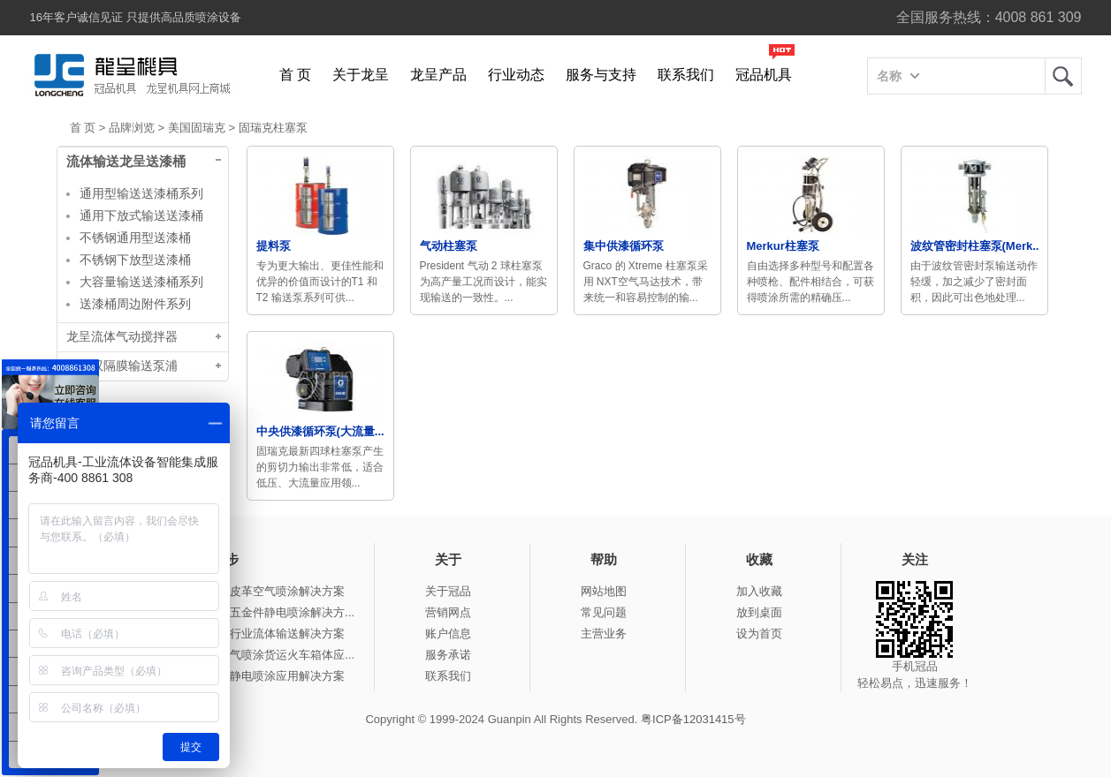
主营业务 (604, 633)
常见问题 (604, 612)
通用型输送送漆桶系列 (141, 193)
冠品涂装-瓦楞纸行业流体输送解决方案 (245, 633)
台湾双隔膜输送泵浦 (122, 366)
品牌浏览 (132, 127)
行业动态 (516, 74)
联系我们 (686, 74)
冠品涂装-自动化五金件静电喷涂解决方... (250, 612)
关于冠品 (448, 591)
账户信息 (448, 633)
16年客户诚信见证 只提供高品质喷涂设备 (135, 17)
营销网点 (448, 612)
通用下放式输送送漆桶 (141, 215)
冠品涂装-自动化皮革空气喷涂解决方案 (245, 591)
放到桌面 (759, 612)
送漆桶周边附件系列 (135, 304)
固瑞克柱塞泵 (273, 127)
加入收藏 (759, 591)
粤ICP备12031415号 (693, 719)
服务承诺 (448, 654)
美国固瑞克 (196, 127)
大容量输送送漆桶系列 (141, 282)
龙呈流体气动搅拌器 (122, 336)
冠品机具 (763, 74)
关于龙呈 (360, 74)
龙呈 (1063, 76)
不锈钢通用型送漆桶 (135, 237)
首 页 (295, 74)
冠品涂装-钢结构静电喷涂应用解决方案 (245, 676)
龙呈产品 (438, 74)
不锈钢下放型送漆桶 (135, 260)
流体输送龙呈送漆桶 (126, 162)
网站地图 (604, 591)
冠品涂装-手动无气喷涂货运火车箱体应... (250, 654)
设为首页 (759, 633)
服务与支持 (601, 74)
